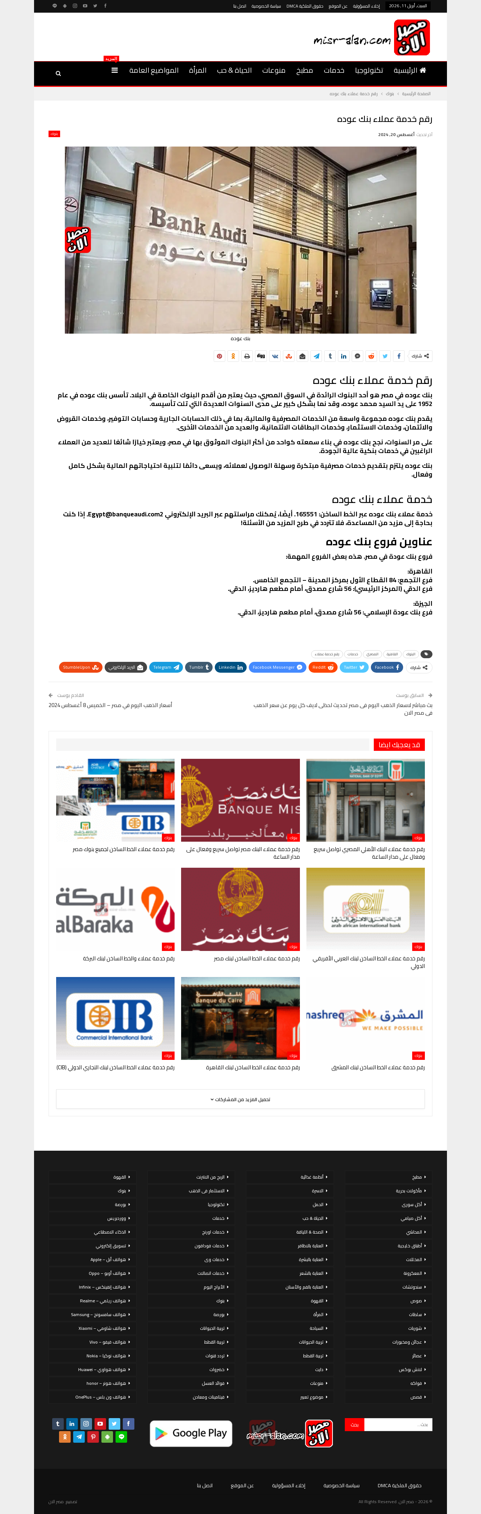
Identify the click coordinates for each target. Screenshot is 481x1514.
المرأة (197, 70)
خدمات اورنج (213, 1232)
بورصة (219, 1314)
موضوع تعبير (311, 1397)
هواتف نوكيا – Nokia (106, 1356)
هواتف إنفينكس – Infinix (102, 1287)
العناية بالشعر (311, 1273)
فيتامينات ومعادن (209, 1397)
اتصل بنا (239, 6)
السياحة (316, 1328)
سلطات (415, 1314)
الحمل (318, 1204)
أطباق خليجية (410, 1246)
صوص (416, 1301)
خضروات (217, 1369)
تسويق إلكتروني (111, 1246)
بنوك (54, 134)
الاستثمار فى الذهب (207, 1191)
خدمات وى (214, 1259)
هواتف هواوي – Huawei (102, 1369)
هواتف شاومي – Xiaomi (102, 1328)
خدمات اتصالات (211, 1273)
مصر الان (56, 1501)
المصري (372, 654)
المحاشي (414, 1232)
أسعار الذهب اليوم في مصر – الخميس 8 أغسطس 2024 (110, 705)
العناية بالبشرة (311, 1259)
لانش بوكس (410, 1369)
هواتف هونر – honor (106, 1383)
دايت (319, 1369)
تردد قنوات (215, 1356)
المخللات (414, 1259)
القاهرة (392, 654)
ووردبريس (116, 1218)
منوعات (274, 70)
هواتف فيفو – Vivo (107, 1342)
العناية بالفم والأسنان (304, 1287)
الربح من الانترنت (210, 1177)
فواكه (416, 1383)
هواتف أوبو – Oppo (107, 1273)
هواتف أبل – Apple (108, 1259)
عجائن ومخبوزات (407, 1342)
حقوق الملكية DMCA (304, 6)
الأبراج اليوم (214, 1287)
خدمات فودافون (210, 1246)
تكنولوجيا (369, 70)
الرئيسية (410, 70)
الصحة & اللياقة (309, 1232)
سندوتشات (412, 1287)
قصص (416, 1397)
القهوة (317, 1301)
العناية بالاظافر (310, 1246)
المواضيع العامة (154, 70)
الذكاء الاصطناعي (110, 1232)
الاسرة (317, 1191)
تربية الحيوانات (311, 1342)
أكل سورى (412, 1204)
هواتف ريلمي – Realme (103, 1301)
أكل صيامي (411, 1218)
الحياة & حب (234, 70)
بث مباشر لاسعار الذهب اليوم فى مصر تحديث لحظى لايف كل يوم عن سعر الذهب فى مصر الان (343, 709)
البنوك (410, 654)
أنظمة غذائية (312, 1177)
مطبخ (304, 70)
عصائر (417, 1356)
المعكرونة (412, 1273)
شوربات (415, 1328)
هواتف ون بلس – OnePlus (100, 1397)
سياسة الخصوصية (266, 6)
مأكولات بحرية (409, 1191)
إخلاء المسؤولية (366, 6)
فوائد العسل (213, 1383)
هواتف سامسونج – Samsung (98, 1314)
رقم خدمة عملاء (327, 654)
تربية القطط (313, 1356)
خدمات (334, 70)
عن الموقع (338, 6)
